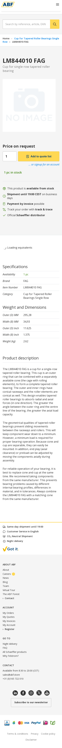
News (6, 577)
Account (8, 607)
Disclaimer (31, 739)
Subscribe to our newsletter (31, 702)
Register (9, 629)
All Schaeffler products (15, 651)
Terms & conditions (17, 733)
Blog (5, 582)
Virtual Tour (9, 590)
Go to (6, 638)
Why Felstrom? (11, 655)
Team (6, 586)
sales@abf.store (11, 674)
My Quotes (9, 616)
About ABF (9, 564)
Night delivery (10, 643)
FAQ (5, 647)
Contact (9, 598)
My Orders (8, 612)
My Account (9, 625)
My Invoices (9, 621)
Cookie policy (48, 733)
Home (6, 38)
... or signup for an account (44, 164)
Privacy (34, 733)
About (6, 569)
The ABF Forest (11, 594)
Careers (9, 573)
